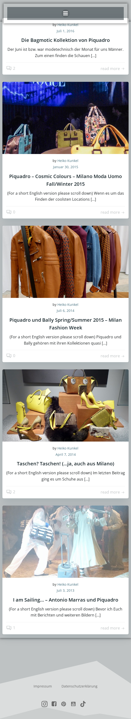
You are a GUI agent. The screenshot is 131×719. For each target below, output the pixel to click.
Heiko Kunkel (67, 160)
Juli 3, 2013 (65, 590)
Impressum (43, 686)
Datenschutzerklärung (79, 686)
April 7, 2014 (65, 454)
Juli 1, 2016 (65, 31)
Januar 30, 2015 (65, 167)
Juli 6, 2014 (65, 310)
